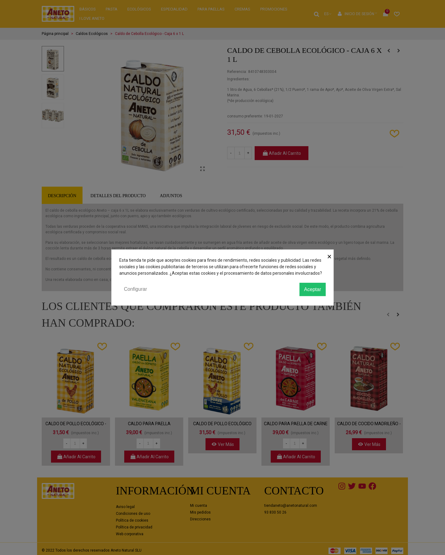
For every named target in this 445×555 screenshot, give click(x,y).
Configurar (135, 289)
